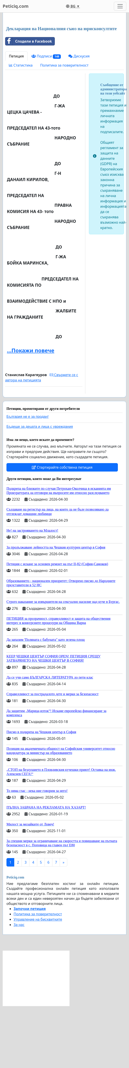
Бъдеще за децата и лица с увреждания (39, 489)
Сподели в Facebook (28, 103)
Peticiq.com (16, 6)
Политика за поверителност (64, 127)
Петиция (16, 118)
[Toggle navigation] (120, 6)
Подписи (46, 118)
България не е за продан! (27, 479)
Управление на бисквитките (38, 981)
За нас (19, 986)
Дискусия (79, 118)
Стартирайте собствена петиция (62, 529)
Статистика (21, 127)
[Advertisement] (64, 51)
